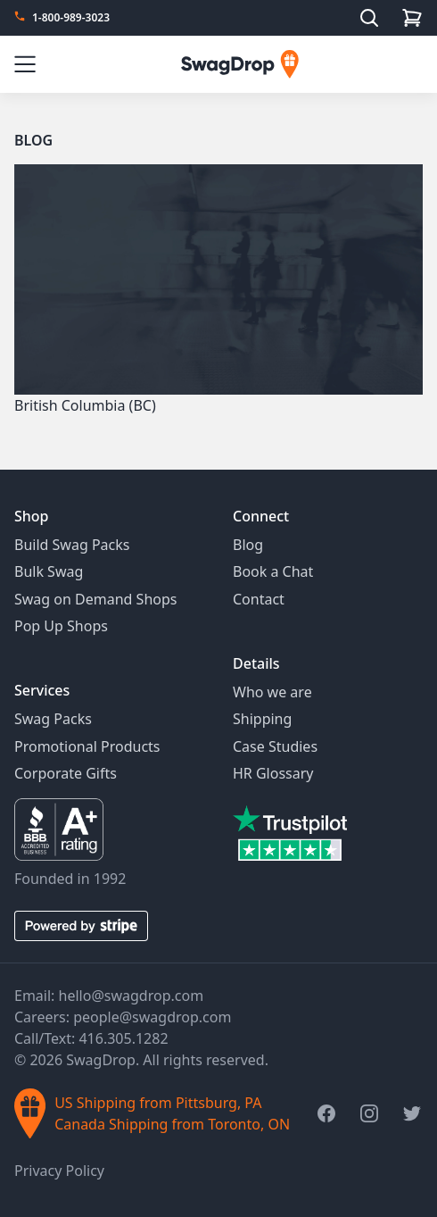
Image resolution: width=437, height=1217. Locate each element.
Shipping (262, 719)
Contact (258, 599)
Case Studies (275, 746)
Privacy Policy (59, 1170)
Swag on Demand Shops (95, 599)
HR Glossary (273, 773)
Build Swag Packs (71, 544)
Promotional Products (87, 746)
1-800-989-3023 (71, 18)
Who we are (272, 692)
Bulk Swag (48, 571)
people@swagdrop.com (152, 1017)
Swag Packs (53, 719)
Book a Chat (273, 571)
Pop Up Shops (61, 626)
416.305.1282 (123, 1038)
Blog (33, 140)
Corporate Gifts (65, 773)
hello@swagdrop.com (131, 995)
